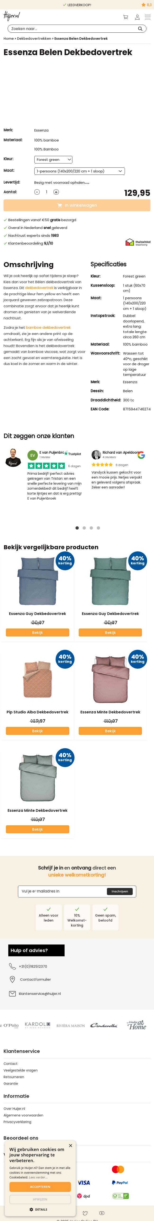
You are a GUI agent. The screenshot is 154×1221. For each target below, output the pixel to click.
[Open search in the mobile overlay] (77, 29)
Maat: (9, 170)
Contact (11, 1063)
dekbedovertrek (39, 287)
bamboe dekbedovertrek (48, 327)
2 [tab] (84, 529)
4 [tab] (98, 529)
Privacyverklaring (17, 1122)
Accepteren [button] (40, 1187)
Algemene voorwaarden (23, 1115)
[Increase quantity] (56, 192)
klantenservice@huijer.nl (34, 993)
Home (9, 38)
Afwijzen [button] (40, 1199)
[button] (40, 1209)
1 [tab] (77, 529)
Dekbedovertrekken (34, 38)
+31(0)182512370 (27, 966)
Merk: (8, 129)
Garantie (11, 1083)
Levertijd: (12, 182)
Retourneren (14, 1077)
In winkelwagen (77, 205)
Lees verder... (38, 1177)
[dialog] (40, 1178)
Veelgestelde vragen (21, 1070)
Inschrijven (120, 891)
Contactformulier (35, 979)
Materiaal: (13, 139)
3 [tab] (91, 529)
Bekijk (37, 632)
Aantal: (10, 191)
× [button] (70, 1146)
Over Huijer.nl (14, 1108)
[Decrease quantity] (37, 192)
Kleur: (8, 158)
